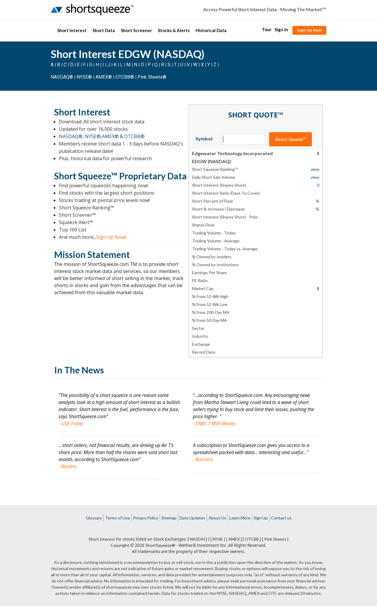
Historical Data (211, 30)
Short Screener (136, 30)
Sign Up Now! (111, 237)
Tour (267, 29)
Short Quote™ (290, 139)
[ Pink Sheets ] (275, 539)
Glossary (94, 517)
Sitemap (168, 517)
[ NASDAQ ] (198, 539)
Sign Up (261, 517)
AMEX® (103, 77)
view (315, 169)
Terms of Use (117, 517)
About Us (217, 517)
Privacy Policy (145, 517)
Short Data (103, 30)
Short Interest (72, 30)
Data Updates (192, 517)
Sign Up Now (309, 30)
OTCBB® (124, 77)
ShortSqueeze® (160, 545)
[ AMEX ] (234, 539)
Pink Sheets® (152, 77)
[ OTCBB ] (252, 539)
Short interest (102, 539)
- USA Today (71, 423)
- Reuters (68, 466)
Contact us (281, 517)
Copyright (120, 545)
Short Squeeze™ (86, 175)
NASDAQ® (62, 77)
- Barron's (203, 459)
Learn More (239, 517)
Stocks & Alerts (174, 30)
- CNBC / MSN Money (214, 423)
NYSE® (85, 77)
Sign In (281, 29)
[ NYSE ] (218, 539)
